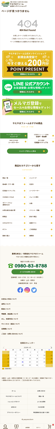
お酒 (30, 203)
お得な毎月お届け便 (8, 210)
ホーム (14, 391)
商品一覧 (5, 178)
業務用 (31, 236)
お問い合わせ (41, 391)
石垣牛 (31, 184)
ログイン (38, 427)
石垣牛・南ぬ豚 (41, 136)
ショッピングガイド (14, 402)
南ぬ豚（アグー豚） (8, 184)
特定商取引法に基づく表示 (41, 412)
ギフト (4, 229)
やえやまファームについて (14, 396)
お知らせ (13, 407)
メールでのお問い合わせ (27, 272)
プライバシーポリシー (13, 412)
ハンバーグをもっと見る (27, 151)
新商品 (4, 216)
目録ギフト (32, 223)
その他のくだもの (8, 197)
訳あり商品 (32, 216)
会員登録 (27, 427)
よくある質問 (41, 402)
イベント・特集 (34, 210)
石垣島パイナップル (41, 141)
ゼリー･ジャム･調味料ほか (8, 204)
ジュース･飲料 (33, 197)
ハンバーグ (13, 136)
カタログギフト (7, 223)
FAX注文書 (41, 407)
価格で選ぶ (6, 236)
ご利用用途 (32, 229)
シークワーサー (13, 141)
